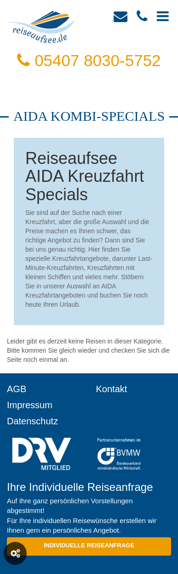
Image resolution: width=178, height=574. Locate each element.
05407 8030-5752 (89, 60)
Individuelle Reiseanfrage (89, 545)
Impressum (29, 405)
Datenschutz (32, 421)
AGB (16, 389)
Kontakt (111, 389)
